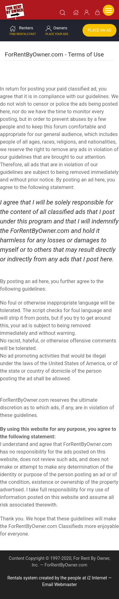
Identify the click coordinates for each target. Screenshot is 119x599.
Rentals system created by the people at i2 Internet (57, 577)
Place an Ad (99, 30)
